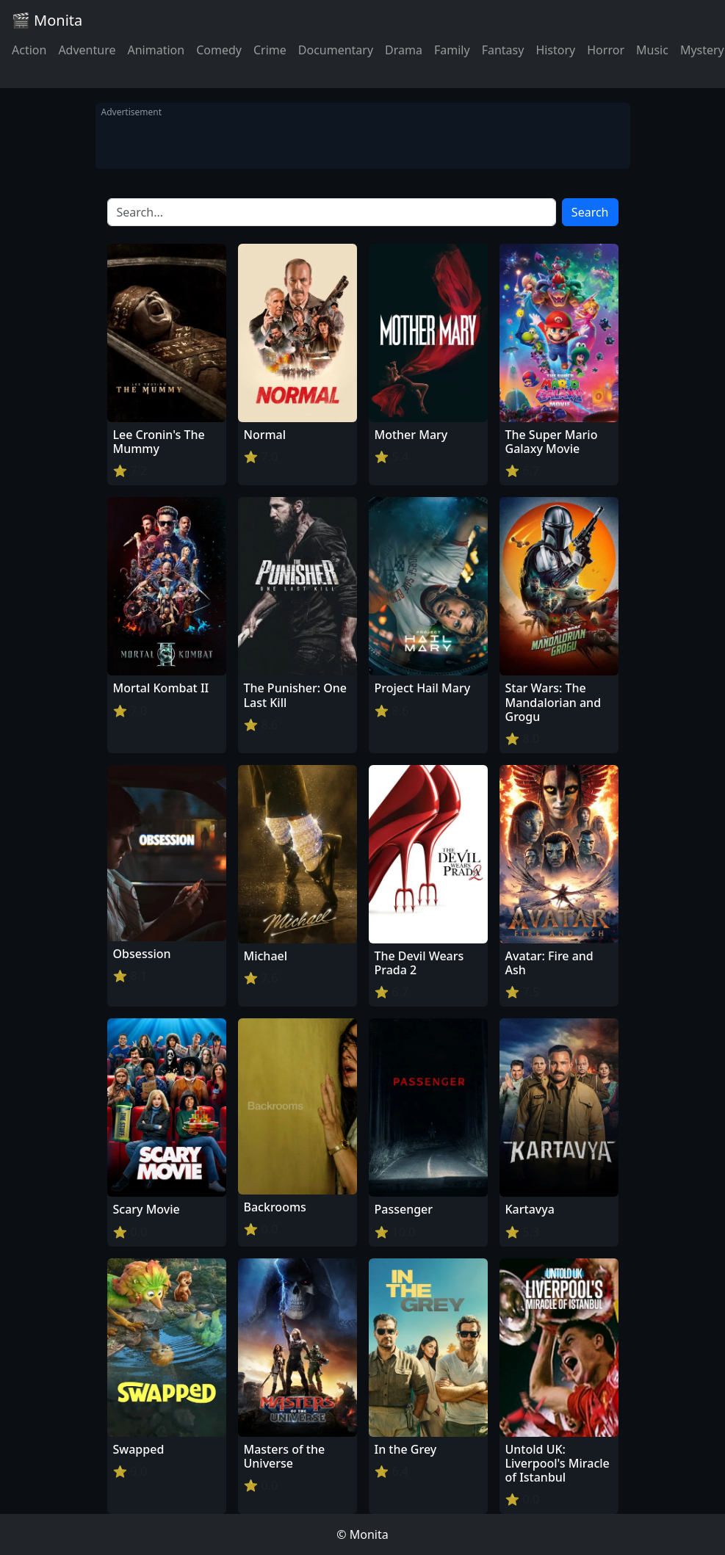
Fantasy (503, 50)
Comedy (219, 50)
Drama (403, 50)
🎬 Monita (47, 20)
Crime (269, 50)
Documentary (335, 50)
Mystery (702, 50)
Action (29, 50)
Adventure (86, 50)
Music (652, 50)
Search (590, 212)
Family (452, 50)
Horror (605, 50)
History (555, 50)
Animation (155, 50)
